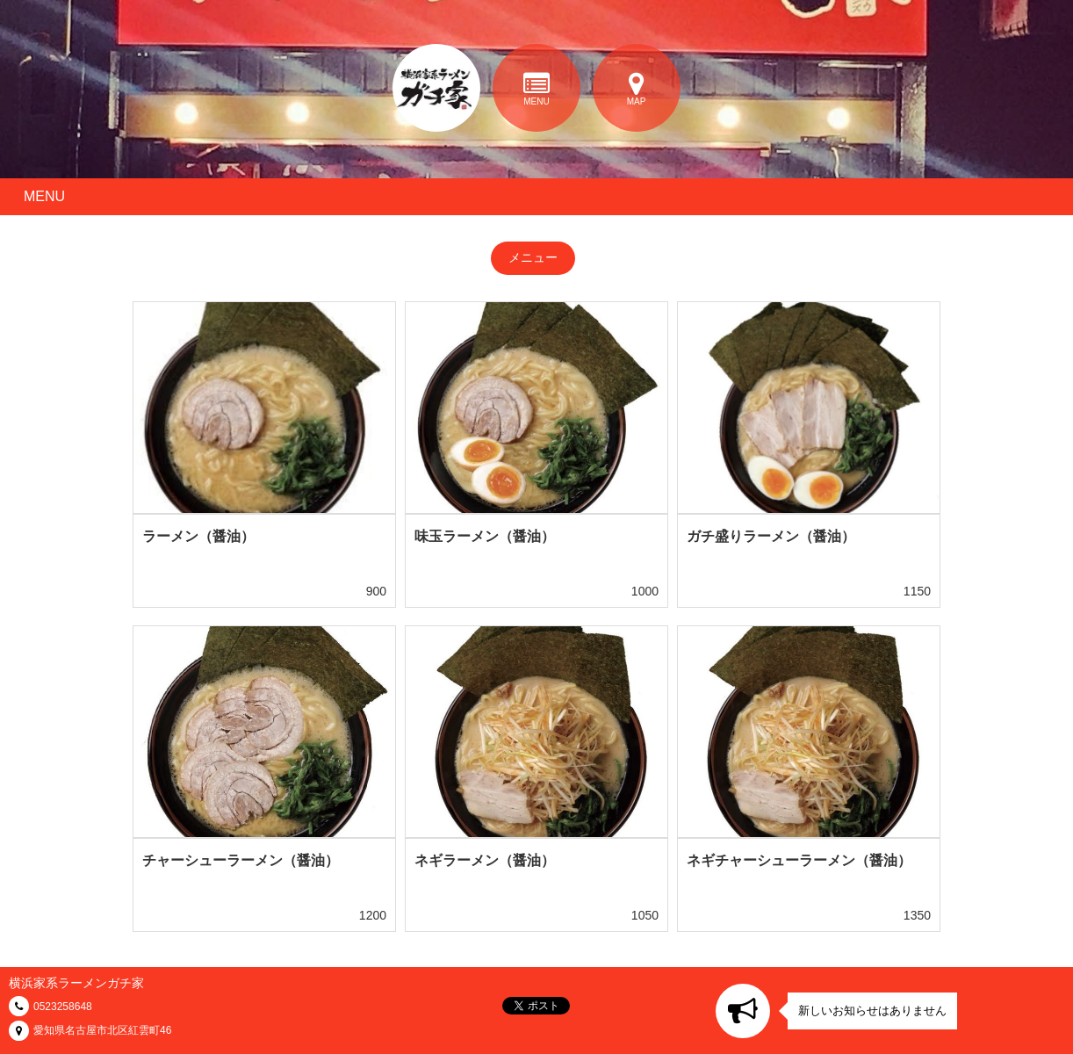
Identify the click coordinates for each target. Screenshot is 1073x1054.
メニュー (533, 257)
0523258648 (62, 1006)
